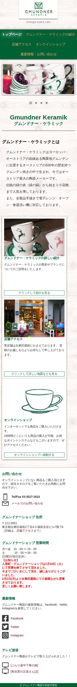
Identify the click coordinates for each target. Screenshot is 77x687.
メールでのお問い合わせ (22, 503)
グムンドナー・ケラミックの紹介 (50, 34)
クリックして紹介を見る (34, 292)
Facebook (12, 618)
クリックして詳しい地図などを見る (34, 373)
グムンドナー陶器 (38, 11)
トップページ (12, 34)
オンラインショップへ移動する (34, 454)
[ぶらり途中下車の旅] (20, 665)
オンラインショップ (50, 44)
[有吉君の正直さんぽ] (20, 671)
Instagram (12, 635)
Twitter (10, 627)
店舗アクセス (21, 44)
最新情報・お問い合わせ (39, 54)
